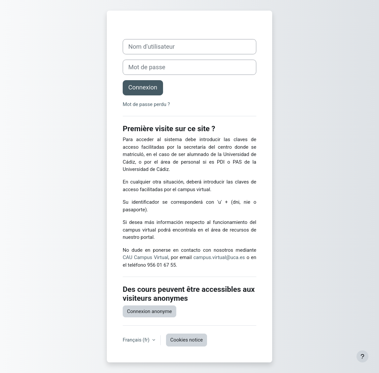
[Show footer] (362, 356)
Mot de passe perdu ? (146, 104)
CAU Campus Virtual (145, 257)
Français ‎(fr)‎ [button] (137, 340)
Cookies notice (186, 340)
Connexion (142, 87)
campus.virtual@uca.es (219, 257)
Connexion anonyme (149, 311)
